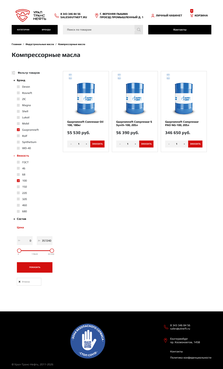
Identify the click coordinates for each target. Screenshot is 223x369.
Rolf (24, 136)
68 (23, 174)
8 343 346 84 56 (70, 14)
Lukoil (25, 117)
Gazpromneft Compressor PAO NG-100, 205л (182, 123)
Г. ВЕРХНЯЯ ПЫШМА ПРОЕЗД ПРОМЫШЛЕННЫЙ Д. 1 (121, 15)
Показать (34, 267)
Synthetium (29, 142)
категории (23, 29)
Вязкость (23, 155)
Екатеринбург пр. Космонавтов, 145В (185, 340)
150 (24, 186)
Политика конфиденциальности (190, 357)
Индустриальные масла (40, 44)
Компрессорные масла (71, 44)
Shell (25, 111)
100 (24, 180)
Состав (21, 218)
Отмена (26, 282)
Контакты (179, 29)
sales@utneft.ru (73, 17)
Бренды (46, 29)
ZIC (24, 99)
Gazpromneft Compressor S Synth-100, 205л (134, 123)
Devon (26, 86)
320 (24, 199)
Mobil (25, 123)
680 (24, 211)
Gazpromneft (30, 129)
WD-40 (26, 148)
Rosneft (27, 93)
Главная (16, 44)
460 (24, 205)
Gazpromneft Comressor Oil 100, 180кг (85, 123)
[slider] (19, 251)
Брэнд (21, 80)
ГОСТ (25, 162)
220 (24, 193)
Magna (26, 105)
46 (23, 168)
